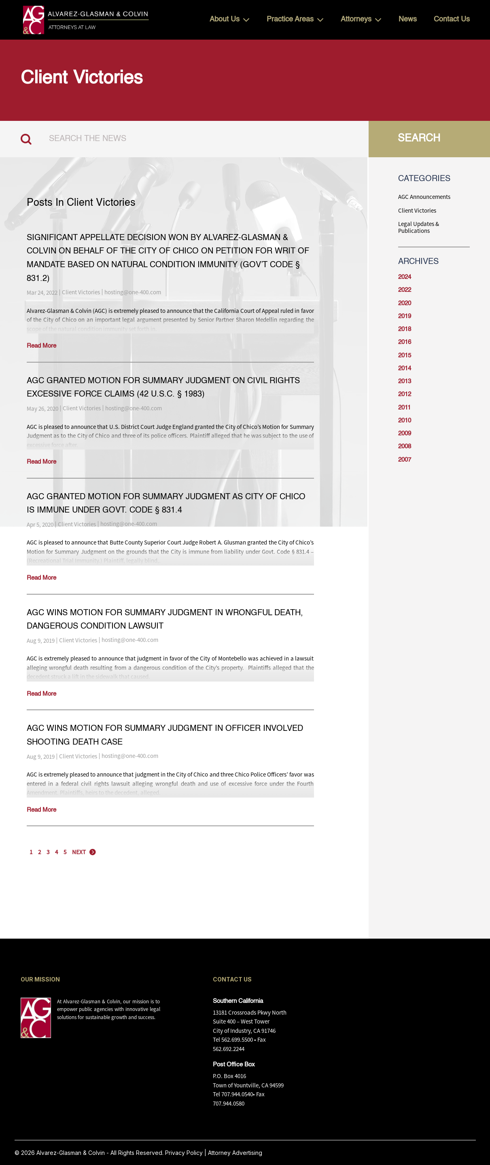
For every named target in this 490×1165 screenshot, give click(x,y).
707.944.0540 (237, 1094)
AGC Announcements (424, 196)
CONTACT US (232, 979)
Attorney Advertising (235, 1152)
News (408, 19)
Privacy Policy (184, 1152)
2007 (404, 460)
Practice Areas (290, 19)
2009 (404, 434)
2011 (404, 408)
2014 (404, 368)
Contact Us (452, 19)
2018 (404, 329)
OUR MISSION (40, 979)
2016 (404, 342)
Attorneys (356, 19)
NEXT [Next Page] (79, 852)
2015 (404, 355)
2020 (404, 303)
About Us (225, 19)
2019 (404, 316)
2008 (404, 446)
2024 (404, 277)
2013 (404, 381)
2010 (404, 421)
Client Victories (81, 292)
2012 (404, 394)
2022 (404, 290)
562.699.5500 (237, 1039)
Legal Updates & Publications (418, 227)
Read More (41, 346)
